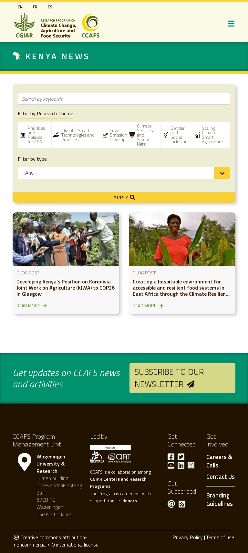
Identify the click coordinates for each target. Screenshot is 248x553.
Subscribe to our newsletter (169, 377)
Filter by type (32, 159)
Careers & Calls (219, 461)
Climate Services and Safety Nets (145, 134)
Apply (120, 197)
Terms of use (220, 537)
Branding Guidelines (219, 499)
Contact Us (220, 477)
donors (129, 500)
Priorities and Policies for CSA (36, 135)
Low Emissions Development (123, 135)
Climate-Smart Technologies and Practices (78, 135)
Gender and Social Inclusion (179, 135)
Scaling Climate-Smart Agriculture (212, 135)
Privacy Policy (188, 537)
